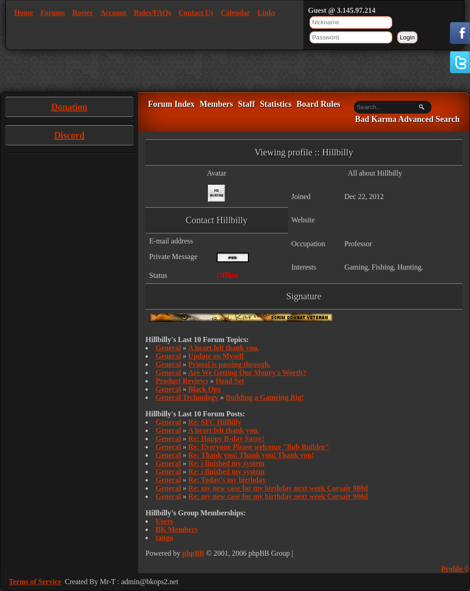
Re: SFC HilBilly (214, 422)
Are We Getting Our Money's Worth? (247, 372)
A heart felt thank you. (223, 348)
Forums (52, 13)
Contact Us (196, 13)
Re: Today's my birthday (227, 480)
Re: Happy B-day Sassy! (226, 438)
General (168, 348)
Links (266, 13)
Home (23, 13)
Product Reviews (182, 381)
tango (164, 537)
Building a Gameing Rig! (264, 397)
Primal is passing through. (229, 364)
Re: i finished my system (226, 463)
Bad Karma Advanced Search (407, 119)
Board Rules (319, 104)
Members (216, 104)
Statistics (275, 104)
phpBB (193, 553)
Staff (246, 104)
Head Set (230, 381)
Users (164, 521)
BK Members (177, 529)
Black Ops (204, 389)
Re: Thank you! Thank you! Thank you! (251, 455)
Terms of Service (35, 581)
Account (114, 13)
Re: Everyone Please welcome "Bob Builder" (258, 447)
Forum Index (171, 104)
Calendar (235, 13)
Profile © (455, 569)
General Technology (187, 397)
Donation (69, 107)
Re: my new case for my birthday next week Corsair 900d (278, 488)
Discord (69, 135)
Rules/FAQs (152, 13)
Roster (82, 13)
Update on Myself (216, 356)
